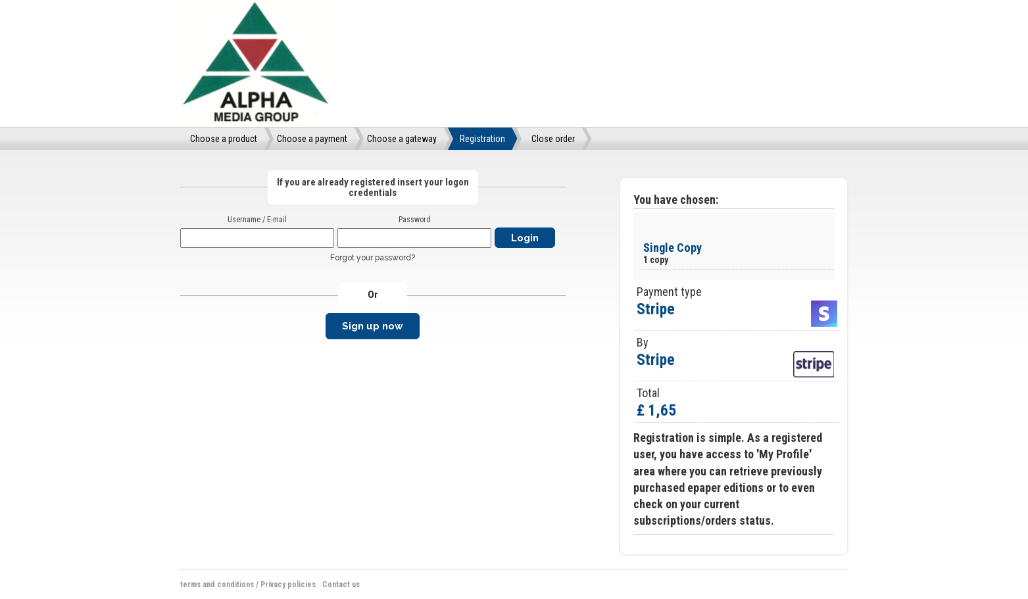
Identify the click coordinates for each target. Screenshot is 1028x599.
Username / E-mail (257, 219)
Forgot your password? (372, 257)
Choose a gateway (402, 138)
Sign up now (372, 326)
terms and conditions (217, 584)
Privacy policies (288, 584)
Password (415, 219)
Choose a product (223, 138)
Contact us (341, 584)
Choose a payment (312, 138)
